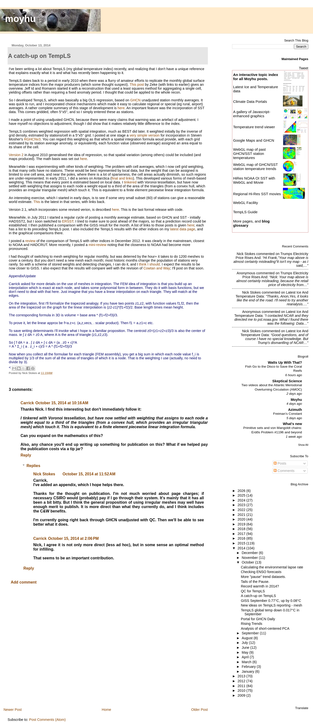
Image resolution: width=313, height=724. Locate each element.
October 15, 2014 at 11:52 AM (89, 474)
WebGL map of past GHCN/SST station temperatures (249, 153)
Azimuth (295, 410)
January (248, 671)
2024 (241, 500)
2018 (241, 529)
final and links (122, 178)
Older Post (199, 710)
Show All (303, 444)
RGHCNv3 (32, 139)
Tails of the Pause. (255, 582)
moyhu (20, 18)
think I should (149, 264)
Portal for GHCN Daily (258, 619)
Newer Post (12, 710)
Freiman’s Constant (287, 413)
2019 (241, 524)
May (245, 652)
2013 (241, 676)
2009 (241, 695)
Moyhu (296, 400)
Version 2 (16, 155)
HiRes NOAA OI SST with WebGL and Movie (254, 180)
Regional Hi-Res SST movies (257, 194)
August (248, 638)
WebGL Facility (245, 203)
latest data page (182, 229)
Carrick (27, 403)
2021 (241, 515)
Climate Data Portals (250, 101)
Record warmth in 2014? (260, 586)
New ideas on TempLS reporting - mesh (271, 605)
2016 (241, 538)
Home (106, 710)
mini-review (97, 245)
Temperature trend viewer (254, 127)
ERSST (67, 221)
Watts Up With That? (285, 362)
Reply (26, 455)
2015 (241, 543)
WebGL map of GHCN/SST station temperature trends (255, 166)
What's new (292, 424)
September (251, 633)
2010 (241, 690)
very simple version (145, 135)
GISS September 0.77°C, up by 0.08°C (271, 601)
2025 (241, 495)
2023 (241, 505)
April (246, 657)
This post (137, 84)
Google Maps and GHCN (253, 140)
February (249, 667)
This (37, 202)
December (250, 553)
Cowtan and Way (156, 268)
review (30, 241)
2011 (241, 686)
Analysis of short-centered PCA (265, 628)
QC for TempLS (253, 591)
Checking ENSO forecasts (261, 572)
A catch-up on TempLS (258, 596)
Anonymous (246, 273)
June (246, 647)
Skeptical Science (287, 381)
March (247, 662)
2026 (241, 491)
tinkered (130, 182)
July (245, 643)
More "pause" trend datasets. (263, 577)
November (250, 558)
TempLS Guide (245, 212)
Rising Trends (251, 624)
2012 (241, 681)
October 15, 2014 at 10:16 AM (61, 403)
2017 (241, 534)
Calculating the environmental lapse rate (272, 567)
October (248, 562)
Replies (33, 466)
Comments (284, 471)
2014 (241, 548)
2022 (241, 510)
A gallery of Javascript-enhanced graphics (251, 114)
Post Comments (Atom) (47, 720)
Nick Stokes (44, 474)
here (121, 108)
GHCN (135, 100)
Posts (280, 463)
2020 (241, 519)
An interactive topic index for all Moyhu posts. (255, 77)
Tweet (303, 68)
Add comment (24, 582)
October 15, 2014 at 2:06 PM (73, 538)
